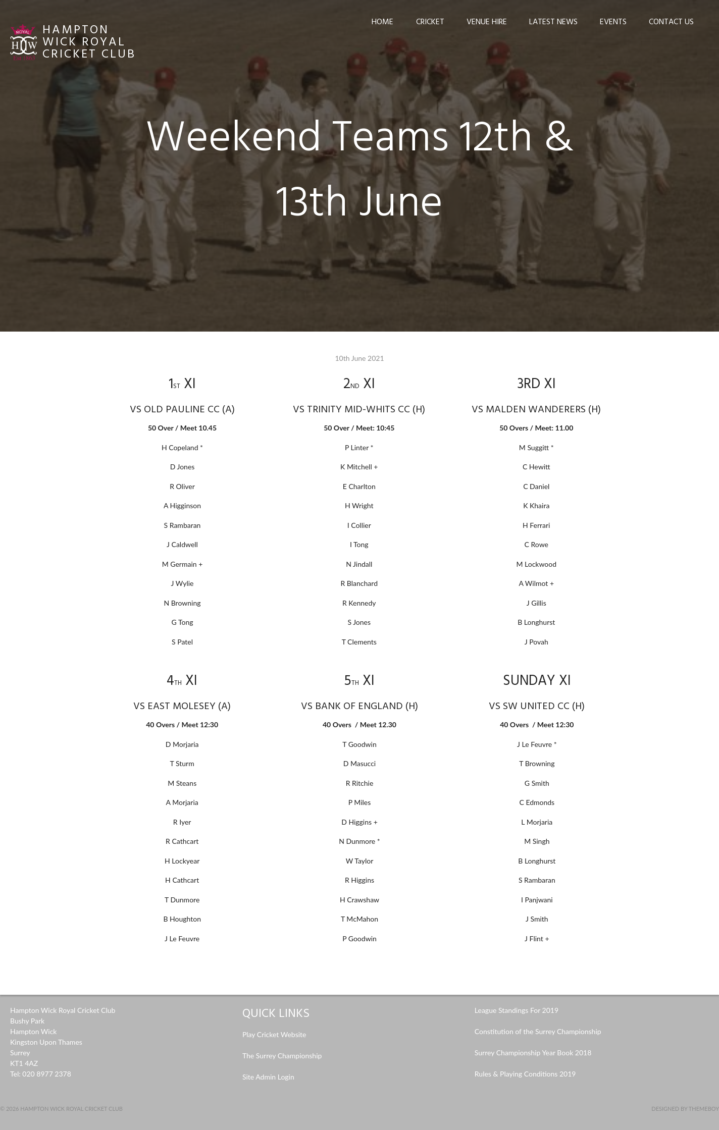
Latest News (553, 22)
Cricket (430, 22)
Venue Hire (487, 22)
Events (613, 22)
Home (382, 22)
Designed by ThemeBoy (685, 1108)
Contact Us (671, 22)
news (696, 958)
